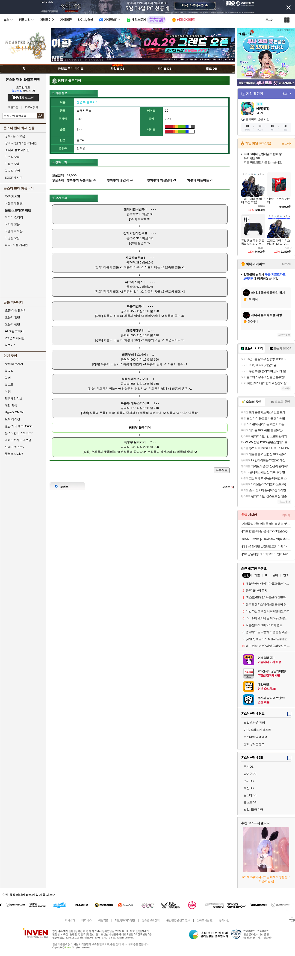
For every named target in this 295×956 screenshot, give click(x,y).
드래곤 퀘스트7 (14, 446)
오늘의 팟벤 (12, 324)
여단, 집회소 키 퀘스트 (257, 729)
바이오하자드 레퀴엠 (18, 439)
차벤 (8, 377)
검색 (40, 115)
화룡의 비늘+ (109, 364)
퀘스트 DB (250, 802)
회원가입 (13, 107)
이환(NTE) (262, 108)
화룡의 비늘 (111, 315)
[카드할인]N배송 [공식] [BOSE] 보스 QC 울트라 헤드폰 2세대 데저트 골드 (266, 531)
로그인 (269, 20)
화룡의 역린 (153, 340)
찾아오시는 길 (204, 920)
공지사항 (224, 920)
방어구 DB (250, 773)
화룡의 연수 (175, 364)
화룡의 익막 (132, 315)
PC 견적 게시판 (15, 338)
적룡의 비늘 (152, 267)
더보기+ (286, 93)
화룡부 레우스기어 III (135, 403)
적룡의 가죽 (132, 267)
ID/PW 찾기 (31, 107)
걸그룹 (9, 384)
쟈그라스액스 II (135, 282)
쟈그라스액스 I (135, 257)
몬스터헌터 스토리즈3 (19, 433)
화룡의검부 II (135, 330)
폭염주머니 (172, 340)
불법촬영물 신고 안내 (178, 920)
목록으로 (222, 470)
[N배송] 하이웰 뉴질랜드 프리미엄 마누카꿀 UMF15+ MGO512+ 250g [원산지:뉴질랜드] (266, 546)
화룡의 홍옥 (180, 388)
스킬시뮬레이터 (253, 809)
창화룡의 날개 (157, 388)
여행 (8, 391)
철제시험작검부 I (135, 209)
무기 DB (249, 766)
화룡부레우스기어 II (135, 379)
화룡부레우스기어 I (135, 354)
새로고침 (283, 335)
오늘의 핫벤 (12, 317)
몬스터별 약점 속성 (255, 737)
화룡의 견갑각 (132, 364)
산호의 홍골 (152, 291)
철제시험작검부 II (135, 233)
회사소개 (70, 920)
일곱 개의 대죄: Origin (18, 426)
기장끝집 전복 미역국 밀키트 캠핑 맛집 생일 (266, 523)
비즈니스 (86, 920)
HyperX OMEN (14, 412)
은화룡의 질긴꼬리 (160, 451)
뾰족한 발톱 (173, 267)
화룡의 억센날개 (151, 412)
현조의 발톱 (173, 291)
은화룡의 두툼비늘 (103, 451)
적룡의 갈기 (132, 291)
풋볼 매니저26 (14, 453)
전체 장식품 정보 (254, 744)
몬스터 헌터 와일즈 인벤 (23, 79)
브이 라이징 (12, 419)
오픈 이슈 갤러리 (16, 310)
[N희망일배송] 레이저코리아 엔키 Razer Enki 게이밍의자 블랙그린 (266, 554)
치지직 (9, 370)
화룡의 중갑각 (125, 412)
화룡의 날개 (155, 364)
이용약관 (103, 920)
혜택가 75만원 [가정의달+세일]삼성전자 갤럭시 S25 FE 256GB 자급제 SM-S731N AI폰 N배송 (266, 539)
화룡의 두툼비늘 (101, 412)
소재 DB (249, 781)
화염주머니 (152, 315)
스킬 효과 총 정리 (254, 722)
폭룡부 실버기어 (135, 442)
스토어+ (286, 143)
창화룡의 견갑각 (133, 388)
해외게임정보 (13, 398)
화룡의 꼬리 (132, 340)
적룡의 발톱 (111, 267)
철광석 (142, 219)
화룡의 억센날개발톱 (181, 412)
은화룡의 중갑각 (132, 451)
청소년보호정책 (150, 920)
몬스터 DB (250, 795)
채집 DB (249, 788)
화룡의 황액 (185, 451)
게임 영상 (11, 405)
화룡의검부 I (135, 306)
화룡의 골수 (173, 315)
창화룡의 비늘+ (106, 388)
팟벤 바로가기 (14, 363)
